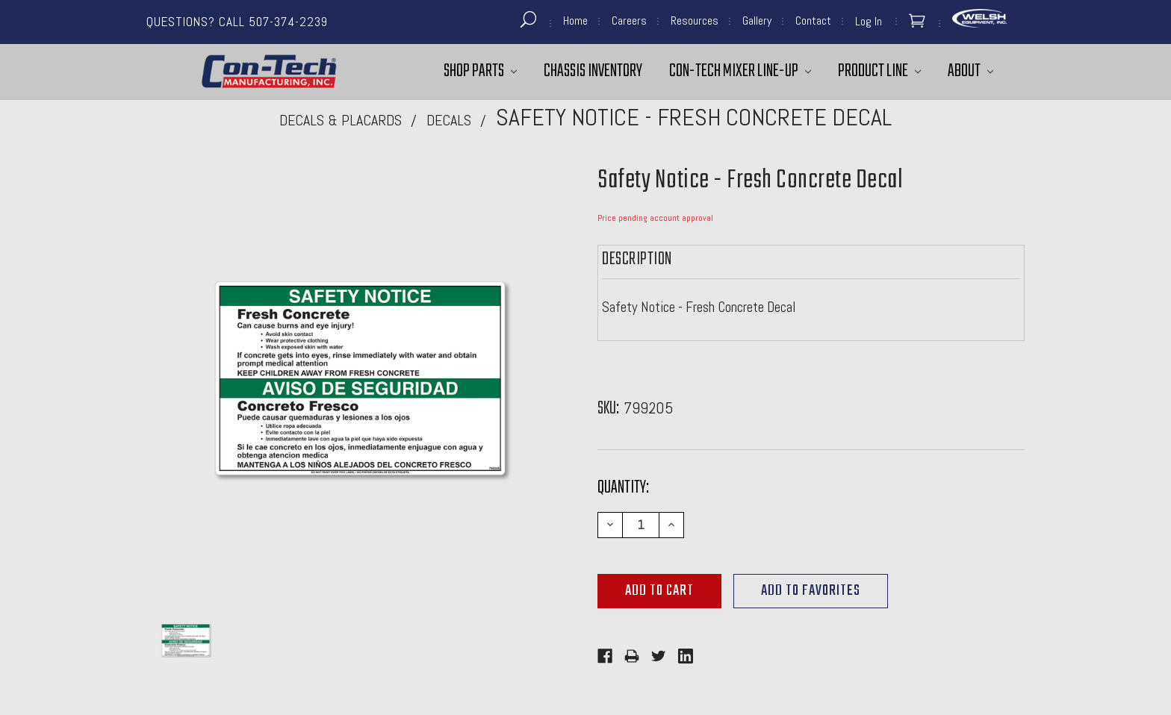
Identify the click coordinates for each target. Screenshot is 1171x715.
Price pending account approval (655, 218)
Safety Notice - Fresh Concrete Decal (694, 117)
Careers (629, 20)
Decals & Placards (340, 120)
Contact (813, 20)
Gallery (756, 20)
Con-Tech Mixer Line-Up (740, 71)
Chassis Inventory (593, 71)
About (970, 71)
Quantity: (623, 488)
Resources (694, 20)
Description (637, 259)
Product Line (879, 71)
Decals (448, 120)
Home (575, 20)
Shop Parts (480, 71)
